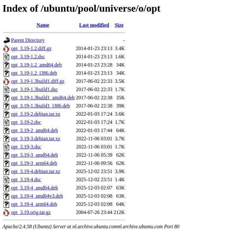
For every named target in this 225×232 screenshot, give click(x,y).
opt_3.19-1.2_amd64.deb (36, 64)
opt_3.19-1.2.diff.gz (31, 48)
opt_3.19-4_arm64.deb (34, 204)
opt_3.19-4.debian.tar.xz (35, 171)
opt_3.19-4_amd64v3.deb (37, 196)
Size (119, 25)
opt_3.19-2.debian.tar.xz (35, 114)
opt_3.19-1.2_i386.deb (34, 73)
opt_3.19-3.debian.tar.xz (35, 138)
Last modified (94, 25)
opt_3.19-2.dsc (26, 122)
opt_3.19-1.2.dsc (28, 56)
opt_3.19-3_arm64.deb (34, 163)
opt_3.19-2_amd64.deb (34, 130)
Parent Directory (28, 40)
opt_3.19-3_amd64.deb (34, 155)
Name (43, 25)
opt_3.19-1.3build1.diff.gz (37, 81)
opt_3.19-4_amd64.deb (34, 187)
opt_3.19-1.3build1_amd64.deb (43, 97)
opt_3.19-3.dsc (26, 146)
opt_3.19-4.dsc (26, 179)
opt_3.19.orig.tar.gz (31, 212)
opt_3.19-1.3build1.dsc (34, 89)
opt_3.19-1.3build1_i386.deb (40, 105)
